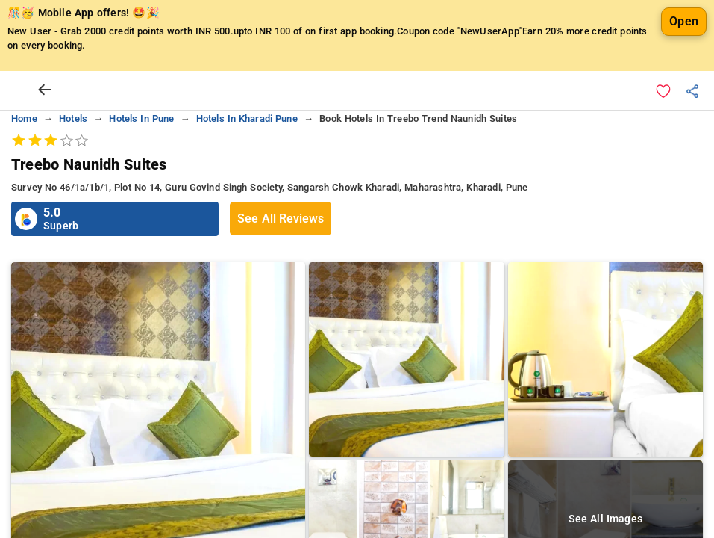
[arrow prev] (44, 127)
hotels (73, 155)
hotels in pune (141, 155)
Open (683, 59)
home (24, 155)
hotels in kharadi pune (247, 155)
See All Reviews (280, 256)
